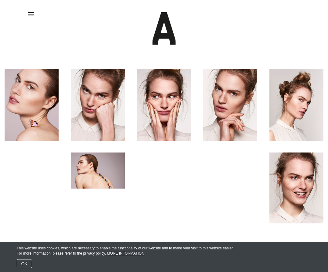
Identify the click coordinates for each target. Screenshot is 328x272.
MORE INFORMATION (125, 253)
